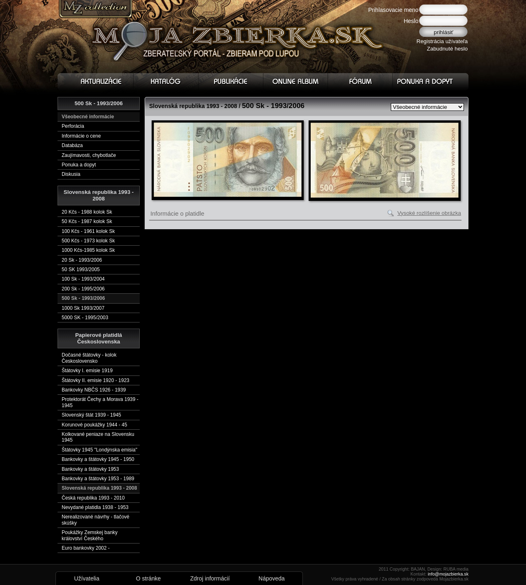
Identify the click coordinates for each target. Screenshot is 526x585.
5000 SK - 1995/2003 (85, 317)
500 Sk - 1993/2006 (83, 298)
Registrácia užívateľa (442, 41)
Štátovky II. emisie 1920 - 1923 (95, 380)
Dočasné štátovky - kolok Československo (89, 358)
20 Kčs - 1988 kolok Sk (87, 212)
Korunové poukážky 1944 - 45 (94, 425)
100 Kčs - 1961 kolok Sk (88, 231)
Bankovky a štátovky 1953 (90, 469)
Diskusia (71, 174)
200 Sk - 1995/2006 (83, 289)
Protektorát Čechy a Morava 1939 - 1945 (100, 402)
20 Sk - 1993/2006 (82, 260)
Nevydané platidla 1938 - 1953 (95, 507)
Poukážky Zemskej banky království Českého (90, 535)
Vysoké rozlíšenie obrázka (429, 213)
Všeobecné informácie (88, 117)
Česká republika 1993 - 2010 (93, 498)
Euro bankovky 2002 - (86, 548)
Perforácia (73, 126)
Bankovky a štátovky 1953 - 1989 (98, 478)
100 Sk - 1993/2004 (83, 279)
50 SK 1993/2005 (81, 269)
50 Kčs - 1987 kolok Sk (87, 221)
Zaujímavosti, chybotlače (89, 155)
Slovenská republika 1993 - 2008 (99, 488)
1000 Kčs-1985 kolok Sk (88, 250)
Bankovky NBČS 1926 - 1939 (94, 390)
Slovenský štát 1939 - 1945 (91, 415)
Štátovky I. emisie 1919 (87, 370)
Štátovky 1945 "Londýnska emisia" (99, 450)
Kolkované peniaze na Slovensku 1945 (98, 437)
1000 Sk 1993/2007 (83, 308)
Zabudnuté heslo (447, 49)
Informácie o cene (81, 136)
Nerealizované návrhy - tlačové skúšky (95, 519)
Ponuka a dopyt (79, 165)
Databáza (72, 145)
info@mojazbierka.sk (448, 573)
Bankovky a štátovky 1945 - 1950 (98, 459)
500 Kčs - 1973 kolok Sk (88, 241)
